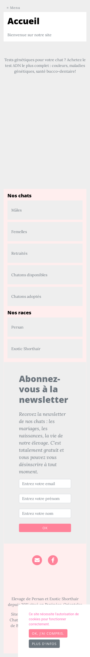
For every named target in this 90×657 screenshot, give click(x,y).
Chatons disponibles (29, 274)
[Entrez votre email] (45, 483)
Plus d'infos (44, 643)
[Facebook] (53, 559)
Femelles (19, 231)
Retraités (19, 253)
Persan (17, 327)
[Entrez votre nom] (45, 513)
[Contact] (37, 559)
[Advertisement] (45, 144)
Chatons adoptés (26, 296)
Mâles (16, 210)
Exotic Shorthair (26, 348)
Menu (15, 8)
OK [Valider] (45, 528)
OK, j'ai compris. (48, 633)
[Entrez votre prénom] (45, 498)
